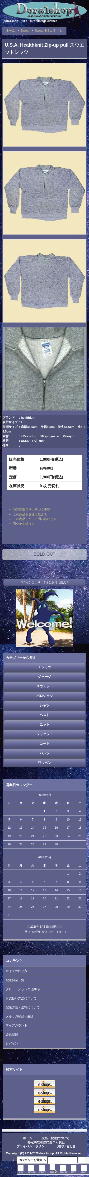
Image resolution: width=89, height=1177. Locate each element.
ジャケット (44, 734)
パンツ (45, 753)
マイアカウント (16, 1025)
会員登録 (12, 1034)
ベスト (45, 715)
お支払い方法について (21, 998)
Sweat (25, 30)
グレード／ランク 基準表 (23, 989)
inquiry (42, 1170)
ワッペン (44, 763)
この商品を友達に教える (30, 514)
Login (84, 1170)
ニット (45, 724)
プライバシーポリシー (32, 1146)
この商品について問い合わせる (34, 519)
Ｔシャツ (44, 667)
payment (32, 1170)
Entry (73, 1170)
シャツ (45, 705)
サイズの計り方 (16, 971)
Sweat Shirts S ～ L (48, 30)
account (64, 1170)
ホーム (10, 30)
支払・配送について (55, 1138)
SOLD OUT (44, 554)
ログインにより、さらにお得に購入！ (44, 582)
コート (45, 743)
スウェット (44, 686)
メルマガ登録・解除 (19, 1016)
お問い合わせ (66, 1146)
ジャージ (44, 677)
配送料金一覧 (15, 980)
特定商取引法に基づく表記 (31, 509)
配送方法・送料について (23, 1007)
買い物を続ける (24, 524)
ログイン (12, 1043)
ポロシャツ (44, 696)
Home (20, 1170)
